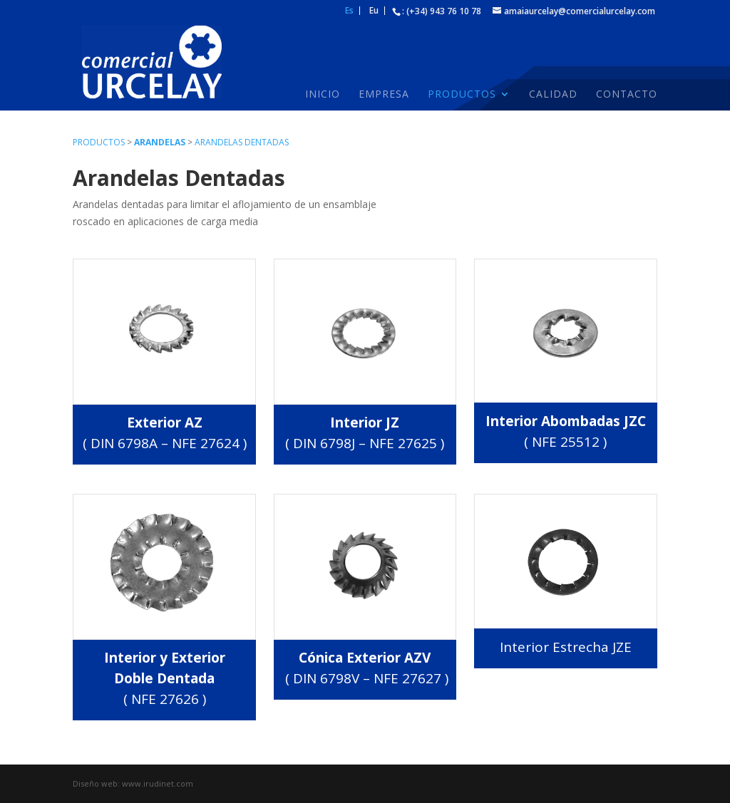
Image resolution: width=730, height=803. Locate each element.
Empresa (384, 94)
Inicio (322, 94)
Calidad (553, 94)
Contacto (626, 94)
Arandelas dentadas (242, 142)
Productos (462, 94)
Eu (374, 11)
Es (349, 11)
